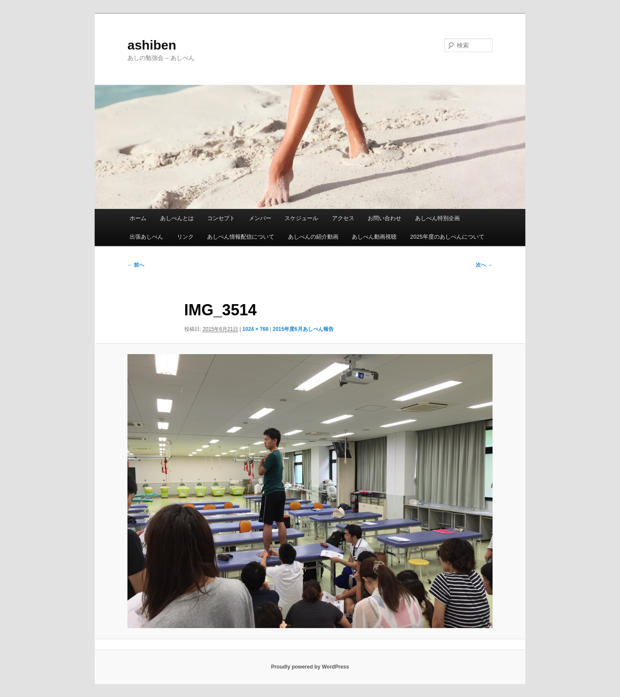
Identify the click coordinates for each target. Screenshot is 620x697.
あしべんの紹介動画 (313, 236)
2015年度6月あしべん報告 (303, 329)
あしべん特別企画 (437, 218)
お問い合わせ (384, 218)
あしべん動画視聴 (374, 236)
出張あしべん (146, 236)
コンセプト (221, 218)
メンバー (260, 218)
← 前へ (135, 265)
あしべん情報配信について (240, 236)
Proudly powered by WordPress (310, 667)
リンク (185, 236)
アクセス (343, 218)
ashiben (151, 45)
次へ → (484, 265)
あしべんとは (177, 218)
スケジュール (301, 218)
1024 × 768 (255, 329)
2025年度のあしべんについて (447, 236)
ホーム (138, 218)
